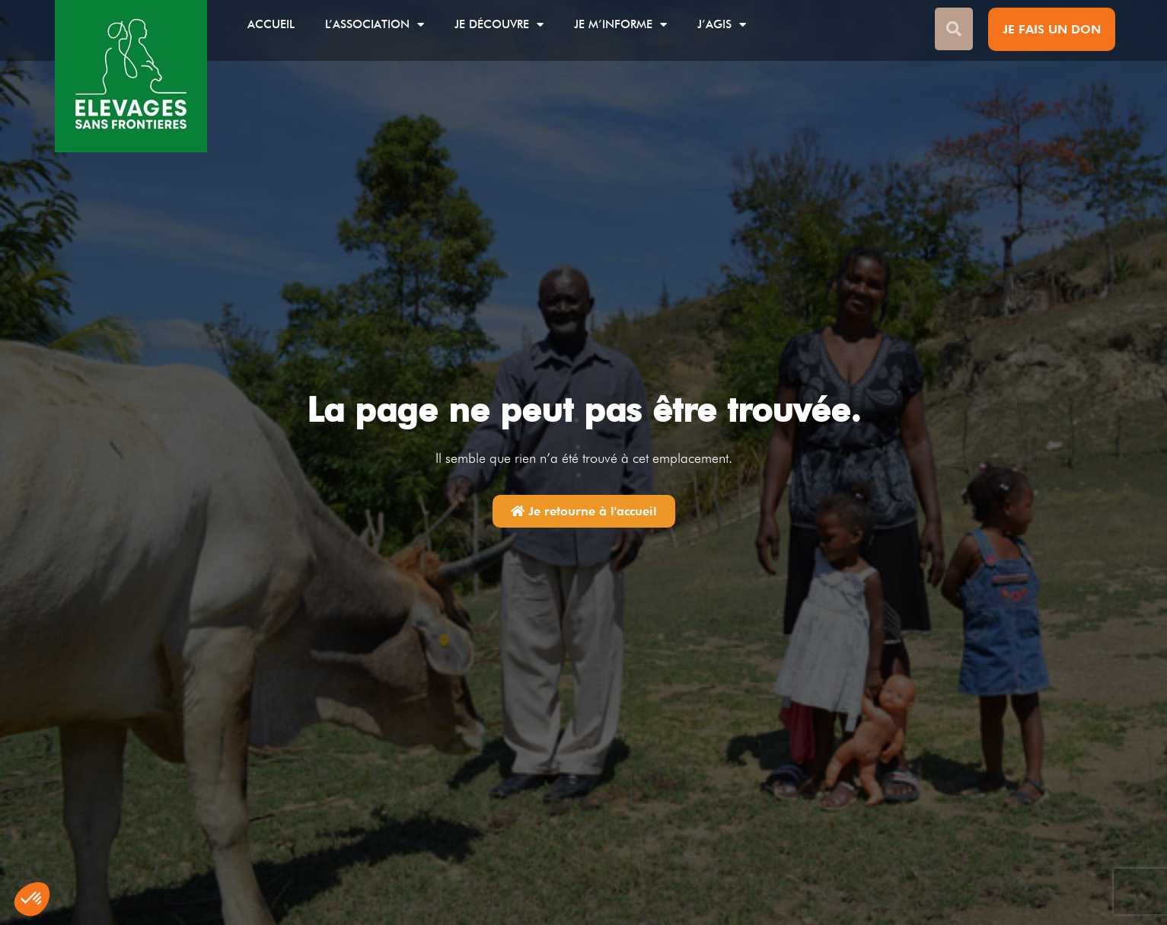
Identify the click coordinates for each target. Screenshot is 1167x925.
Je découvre (499, 24)
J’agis (721, 24)
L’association (374, 24)
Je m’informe (620, 24)
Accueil (271, 24)
